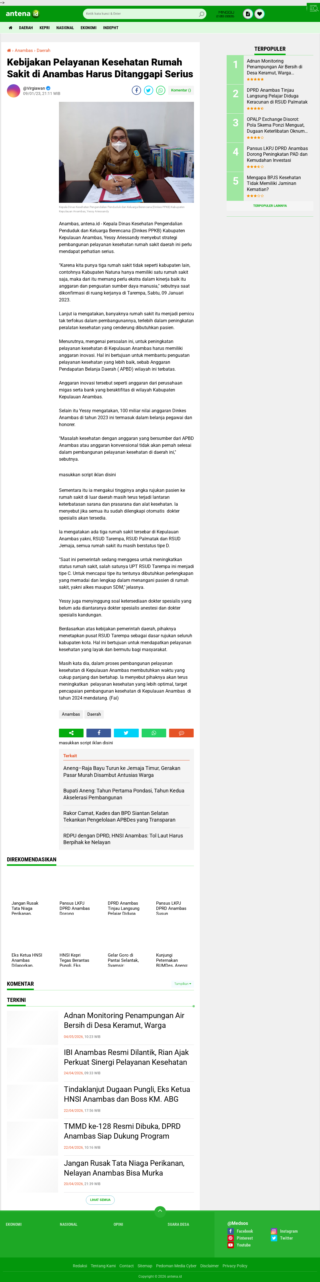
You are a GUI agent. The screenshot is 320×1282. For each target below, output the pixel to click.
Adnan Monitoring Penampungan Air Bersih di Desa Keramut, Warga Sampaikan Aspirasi (124, 1025)
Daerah (26, 27)
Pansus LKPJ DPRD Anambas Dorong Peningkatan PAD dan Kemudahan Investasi (277, 154)
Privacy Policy (235, 1266)
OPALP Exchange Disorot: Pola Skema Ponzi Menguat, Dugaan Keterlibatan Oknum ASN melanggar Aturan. (276, 125)
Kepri (45, 27)
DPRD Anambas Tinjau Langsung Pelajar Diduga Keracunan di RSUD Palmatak (277, 96)
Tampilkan (182, 984)
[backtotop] (160, 1212)
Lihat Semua (100, 1200)
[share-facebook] (136, 90)
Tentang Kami (103, 1266)
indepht (111, 27)
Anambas (71, 714)
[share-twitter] (148, 90)
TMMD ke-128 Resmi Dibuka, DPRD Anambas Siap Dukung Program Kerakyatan (122, 1136)
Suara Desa (178, 1224)
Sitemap (145, 1266)
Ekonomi (89, 27)
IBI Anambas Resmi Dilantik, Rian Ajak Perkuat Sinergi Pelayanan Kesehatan (126, 1057)
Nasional (65, 27)
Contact (126, 1266)
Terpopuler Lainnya (270, 206)
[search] (144, 14)
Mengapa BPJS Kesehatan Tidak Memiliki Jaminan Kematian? (274, 183)
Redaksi (80, 1266)
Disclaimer (209, 1266)
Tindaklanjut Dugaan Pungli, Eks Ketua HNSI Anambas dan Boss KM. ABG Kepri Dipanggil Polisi (127, 1099)
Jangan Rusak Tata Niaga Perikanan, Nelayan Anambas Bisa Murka (124, 1168)
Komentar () (181, 90)
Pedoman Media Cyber (176, 1266)
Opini (118, 1224)
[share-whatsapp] (160, 90)
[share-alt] (71, 733)
